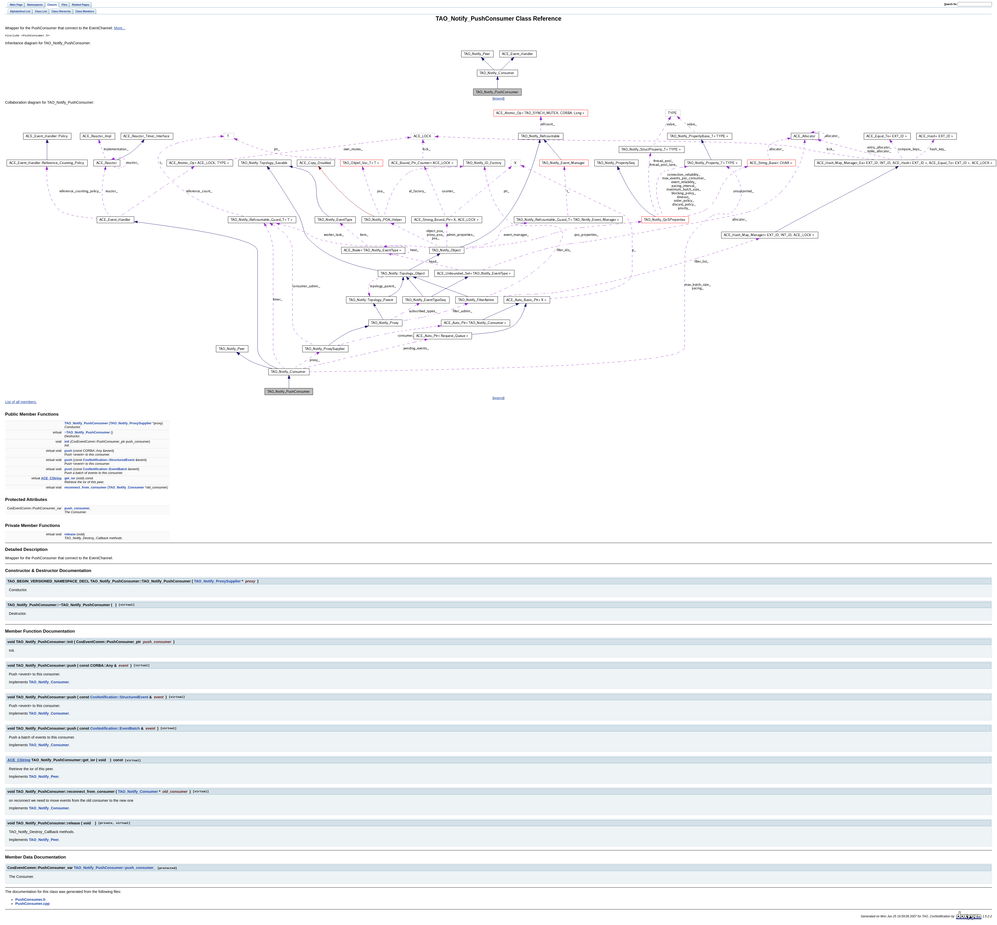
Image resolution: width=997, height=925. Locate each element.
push (68, 451)
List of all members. (21, 402)
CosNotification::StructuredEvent (108, 460)
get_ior (69, 479)
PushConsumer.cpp (32, 904)
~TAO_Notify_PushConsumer (87, 433)
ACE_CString (51, 479)
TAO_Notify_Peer (44, 777)
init (66, 442)
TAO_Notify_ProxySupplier (131, 424)
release (70, 535)
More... (120, 28)
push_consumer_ (77, 509)
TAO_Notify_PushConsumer (86, 424)
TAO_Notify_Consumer (126, 488)
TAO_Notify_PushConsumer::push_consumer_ (115, 868)
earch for (951, 4)
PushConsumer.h (30, 899)
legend (498, 99)
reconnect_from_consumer (85, 488)
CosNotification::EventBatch (105, 469)
